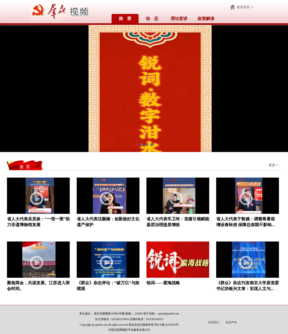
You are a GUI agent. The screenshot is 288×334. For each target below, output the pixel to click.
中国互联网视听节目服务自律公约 (129, 329)
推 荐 (125, 18)
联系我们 (213, 322)
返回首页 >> (245, 7)
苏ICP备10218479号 (167, 324)
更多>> (274, 165)
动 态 (152, 18)
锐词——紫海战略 (163, 283)
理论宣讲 (179, 18)
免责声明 (231, 322)
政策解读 (206, 18)
